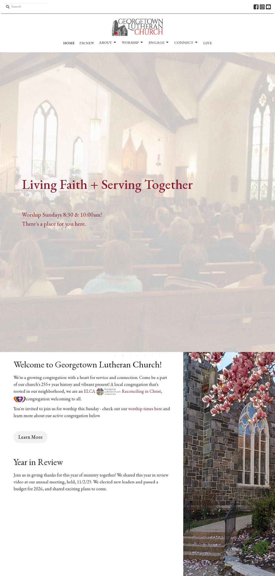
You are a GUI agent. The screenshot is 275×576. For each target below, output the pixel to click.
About (108, 42)
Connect (186, 42)
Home (69, 43)
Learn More (30, 437)
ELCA (102, 391)
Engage (159, 42)
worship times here (145, 408)
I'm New (86, 43)
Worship (133, 42)
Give (207, 43)
